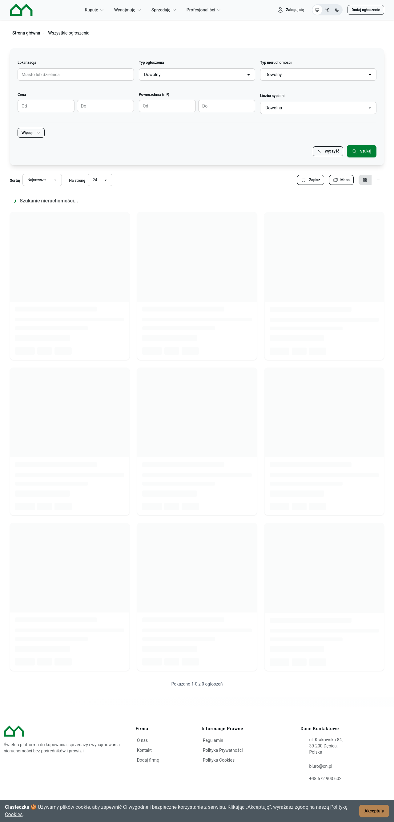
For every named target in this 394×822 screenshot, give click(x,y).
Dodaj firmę (148, 760)
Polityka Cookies (219, 760)
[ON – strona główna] (21, 10)
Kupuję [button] (94, 9)
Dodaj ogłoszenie (366, 10)
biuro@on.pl (320, 766)
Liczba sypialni (272, 96)
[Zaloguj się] (290, 10)
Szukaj (361, 151)
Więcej (31, 132)
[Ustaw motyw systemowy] (317, 10)
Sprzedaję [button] (164, 9)
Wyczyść (328, 151)
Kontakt (144, 750)
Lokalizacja (27, 62)
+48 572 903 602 (325, 778)
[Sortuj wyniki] (42, 180)
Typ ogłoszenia (151, 62)
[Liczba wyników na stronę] (100, 180)
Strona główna (26, 33)
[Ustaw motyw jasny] (327, 10)
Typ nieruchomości (275, 62)
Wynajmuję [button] (128, 9)
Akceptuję (374, 810)
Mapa (341, 179)
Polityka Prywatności (223, 750)
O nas (142, 740)
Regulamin (213, 740)
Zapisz (310, 179)
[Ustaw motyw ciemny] (337, 10)
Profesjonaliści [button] (204, 9)
